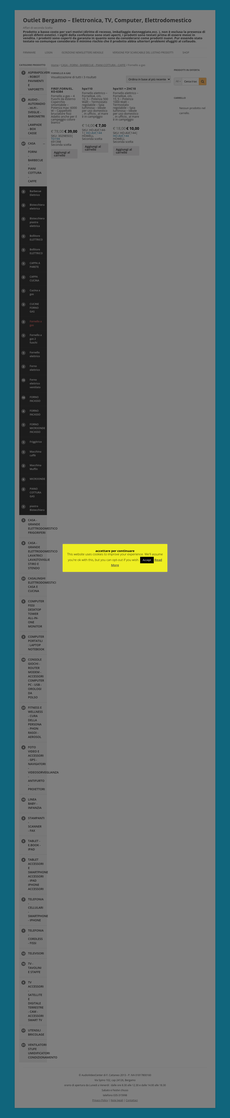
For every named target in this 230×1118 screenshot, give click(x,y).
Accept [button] (147, 560)
